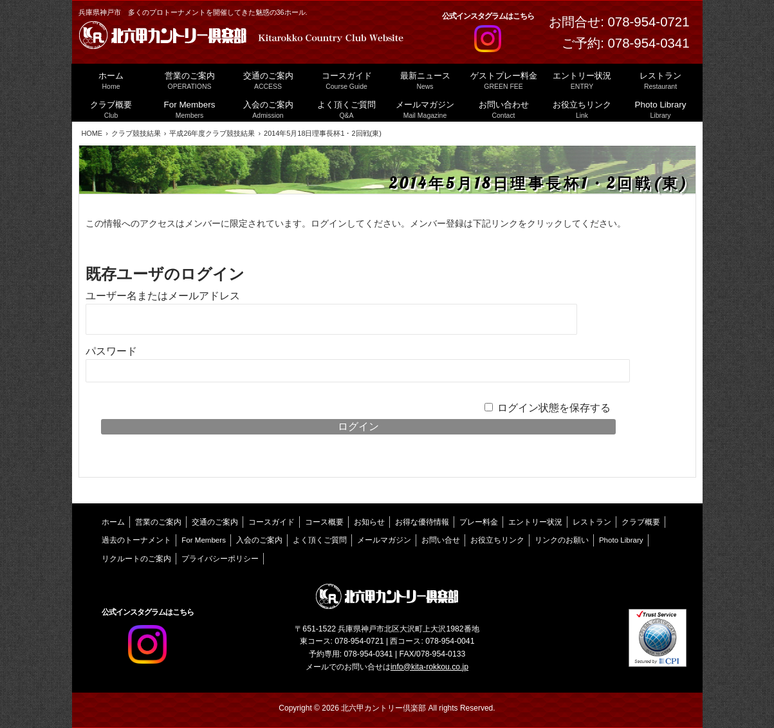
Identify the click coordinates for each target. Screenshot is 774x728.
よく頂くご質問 (320, 540)
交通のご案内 (215, 522)
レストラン (592, 522)
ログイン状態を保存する (554, 407)
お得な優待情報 (422, 522)
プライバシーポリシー (220, 559)
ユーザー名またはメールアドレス (163, 295)
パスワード (111, 351)
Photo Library (621, 540)
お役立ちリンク (497, 540)
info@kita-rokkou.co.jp (429, 666)
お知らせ (369, 522)
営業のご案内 (158, 522)
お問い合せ (440, 540)
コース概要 (324, 522)
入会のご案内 (259, 540)
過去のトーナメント (136, 540)
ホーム (113, 522)
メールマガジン (384, 540)
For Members (203, 540)
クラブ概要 (641, 522)
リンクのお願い (562, 540)
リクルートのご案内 (136, 559)
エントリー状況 (535, 522)
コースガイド (271, 522)
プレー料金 (478, 522)
